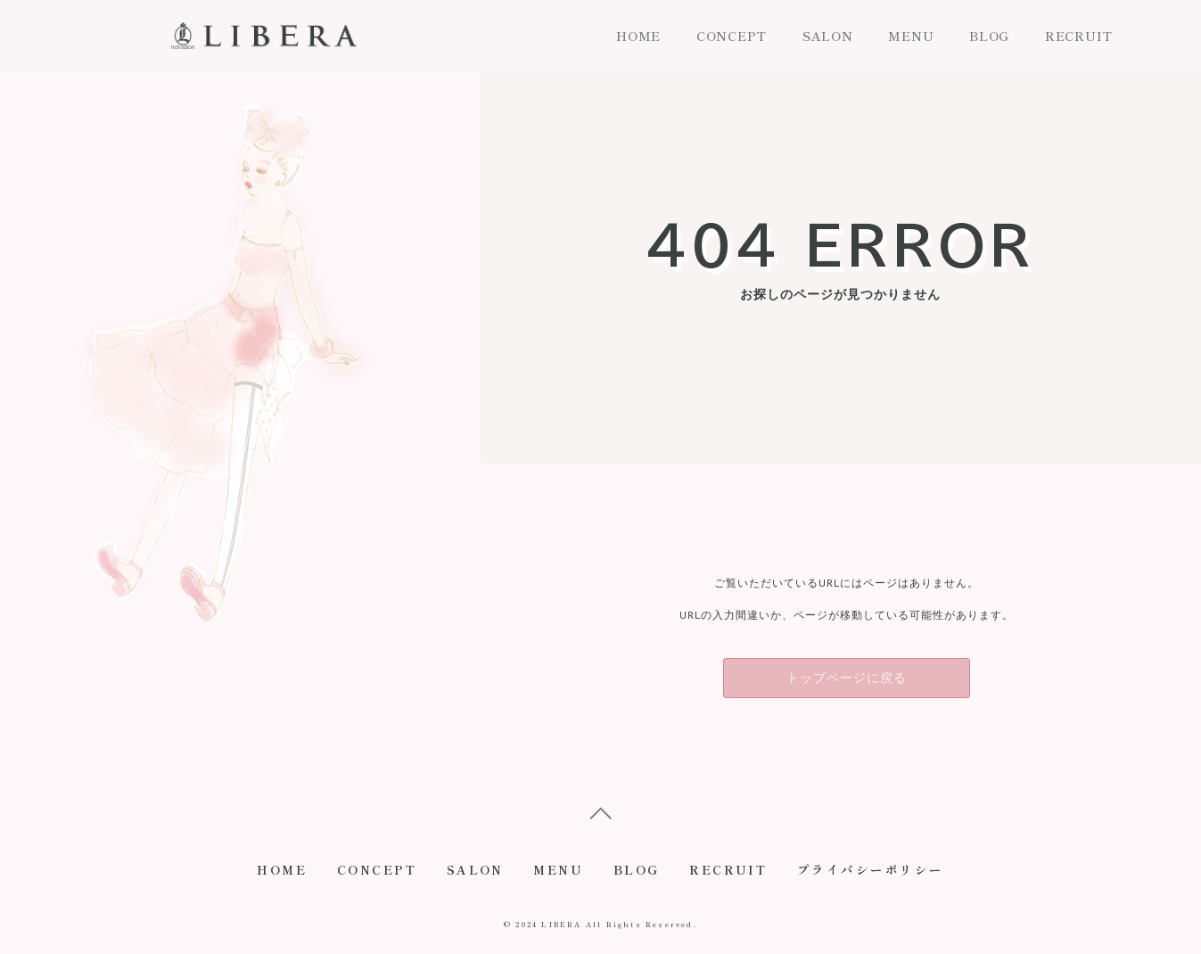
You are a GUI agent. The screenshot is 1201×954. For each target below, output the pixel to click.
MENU (911, 36)
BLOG (989, 36)
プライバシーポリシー (884, 874)
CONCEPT (731, 36)
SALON (827, 36)
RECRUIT (1079, 36)
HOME (638, 36)
